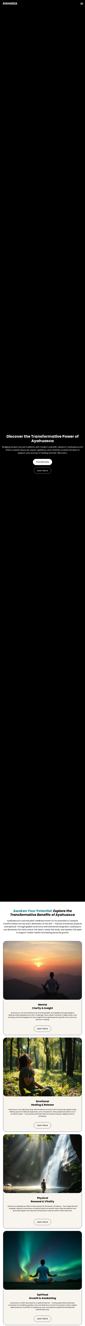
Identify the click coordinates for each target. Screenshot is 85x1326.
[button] (82, 3)
